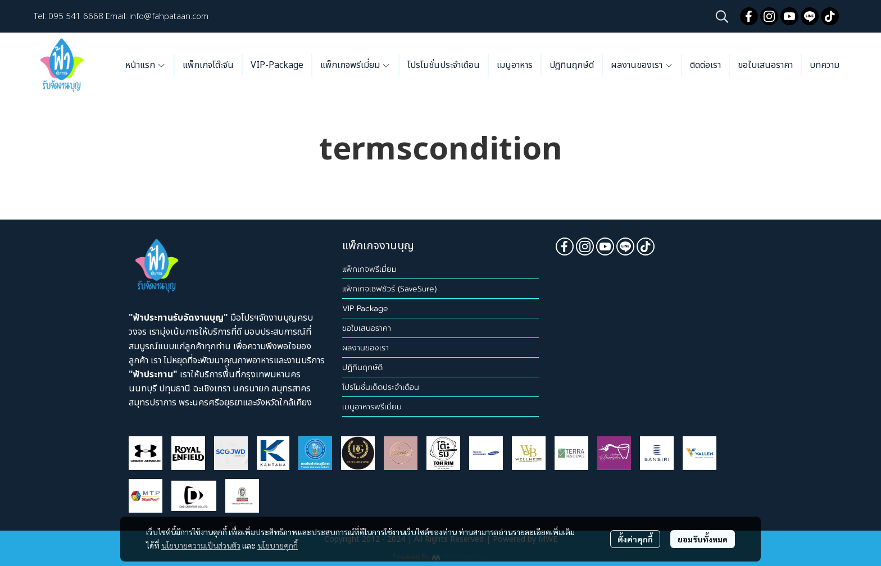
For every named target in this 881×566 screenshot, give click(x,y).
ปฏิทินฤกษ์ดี (362, 367)
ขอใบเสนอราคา (366, 328)
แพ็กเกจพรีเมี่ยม (369, 269)
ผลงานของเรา (365, 348)
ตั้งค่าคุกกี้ (635, 539)
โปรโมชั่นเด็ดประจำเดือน (380, 387)
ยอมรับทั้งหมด (703, 539)
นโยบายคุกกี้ (277, 545)
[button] (722, 16)
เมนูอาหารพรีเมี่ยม (372, 407)
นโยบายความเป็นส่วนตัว (200, 545)
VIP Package (365, 308)
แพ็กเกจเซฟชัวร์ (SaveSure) (389, 289)
